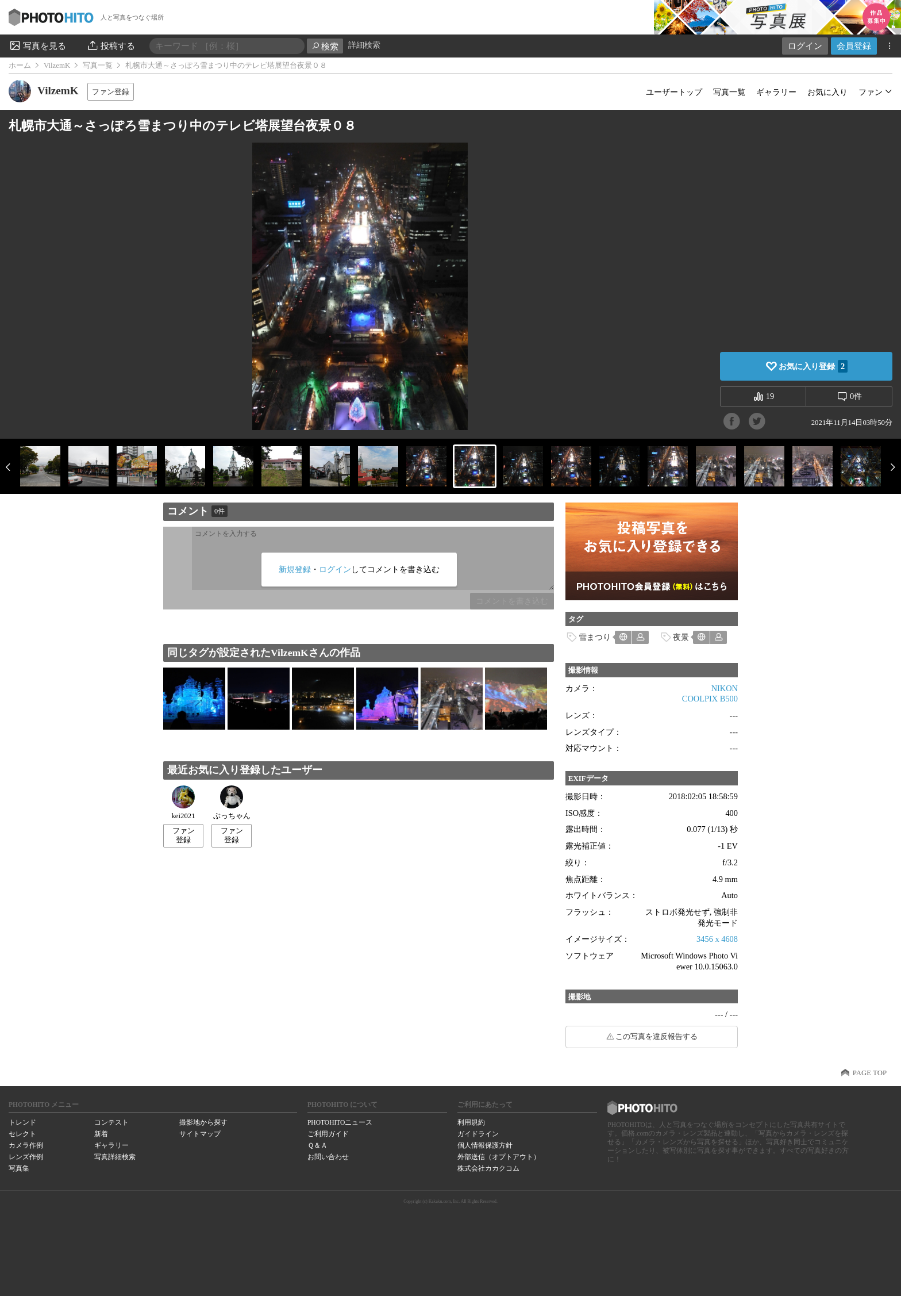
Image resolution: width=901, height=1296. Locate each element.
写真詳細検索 (115, 1156)
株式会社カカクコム (488, 1168)
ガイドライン (478, 1133)
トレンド (22, 1122)
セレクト (22, 1133)
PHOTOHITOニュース (339, 1122)
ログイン (805, 46)
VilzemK (57, 66)
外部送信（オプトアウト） (498, 1156)
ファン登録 (110, 91)
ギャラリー (776, 92)
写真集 (19, 1168)
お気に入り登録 (813, 366)
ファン (870, 92)
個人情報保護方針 (485, 1145)
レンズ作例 (26, 1156)
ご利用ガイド (328, 1133)
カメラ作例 (26, 1145)
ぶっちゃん (232, 802)
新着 (101, 1133)
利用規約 (471, 1122)
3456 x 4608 (717, 939)
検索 (324, 46)
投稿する (110, 45)
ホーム (20, 66)
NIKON (724, 688)
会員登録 (854, 46)
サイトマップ (200, 1133)
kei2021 (183, 802)
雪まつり (595, 637)
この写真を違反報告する (656, 1037)
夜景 (681, 637)
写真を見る (37, 45)
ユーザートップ (674, 92)
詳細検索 (364, 45)
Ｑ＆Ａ (317, 1145)
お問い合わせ (328, 1156)
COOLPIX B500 (710, 698)
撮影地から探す (203, 1122)
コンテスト (111, 1122)
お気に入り (827, 92)
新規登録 (295, 569)
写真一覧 (98, 66)
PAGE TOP (870, 1073)
